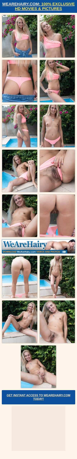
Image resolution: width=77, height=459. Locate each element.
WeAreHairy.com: (38, 6)
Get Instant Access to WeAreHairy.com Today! (38, 397)
